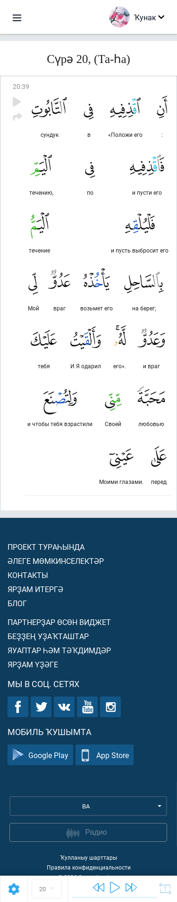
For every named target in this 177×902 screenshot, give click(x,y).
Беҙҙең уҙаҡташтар (48, 636)
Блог (17, 603)
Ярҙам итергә (35, 589)
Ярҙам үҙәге (33, 664)
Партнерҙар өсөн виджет (59, 622)
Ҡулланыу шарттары (88, 857)
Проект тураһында (46, 547)
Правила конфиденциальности (89, 867)
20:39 (21, 86)
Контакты (28, 575)
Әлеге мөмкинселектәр (56, 561)
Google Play (40, 755)
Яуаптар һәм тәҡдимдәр (59, 650)
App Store (104, 755)
